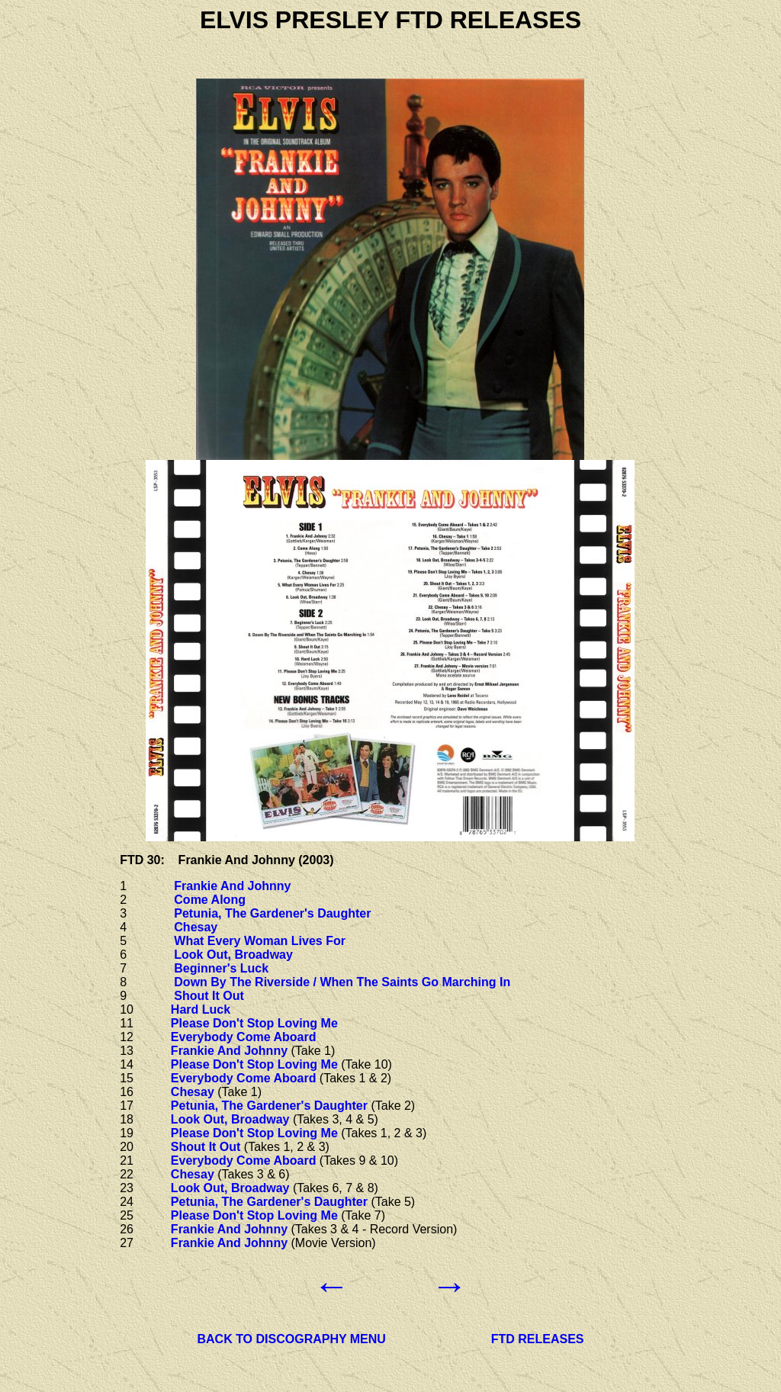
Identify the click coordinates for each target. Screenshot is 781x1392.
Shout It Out (209, 995)
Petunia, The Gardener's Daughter (272, 913)
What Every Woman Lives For (260, 940)
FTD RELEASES (537, 1339)
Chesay (195, 927)
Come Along (210, 899)
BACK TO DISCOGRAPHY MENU (291, 1339)
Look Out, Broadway (233, 954)
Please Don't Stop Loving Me (254, 1023)
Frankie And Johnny (232, 885)
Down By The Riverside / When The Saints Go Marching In (342, 982)
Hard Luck (200, 1009)
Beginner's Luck (221, 968)
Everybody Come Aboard (244, 1036)
